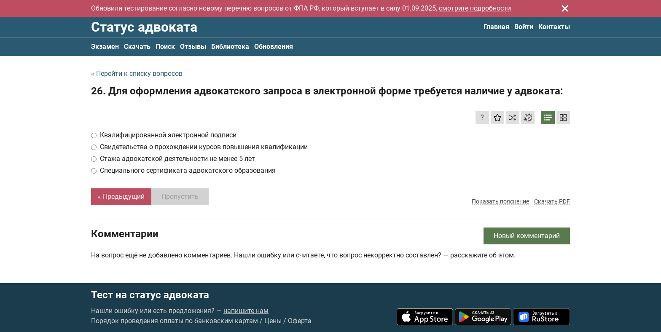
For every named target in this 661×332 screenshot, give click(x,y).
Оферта (300, 321)
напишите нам (246, 311)
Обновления (273, 47)
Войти (523, 27)
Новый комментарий (527, 236)
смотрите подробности (475, 8)
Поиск (165, 47)
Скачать (137, 47)
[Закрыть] (565, 8)
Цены (273, 321)
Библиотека (230, 47)
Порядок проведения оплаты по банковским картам (174, 321)
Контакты (554, 27)
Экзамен (105, 47)
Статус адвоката (144, 27)
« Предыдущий (121, 197)
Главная (496, 27)
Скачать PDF (552, 201)
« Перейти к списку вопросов (137, 74)
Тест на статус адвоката (150, 295)
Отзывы (193, 47)
